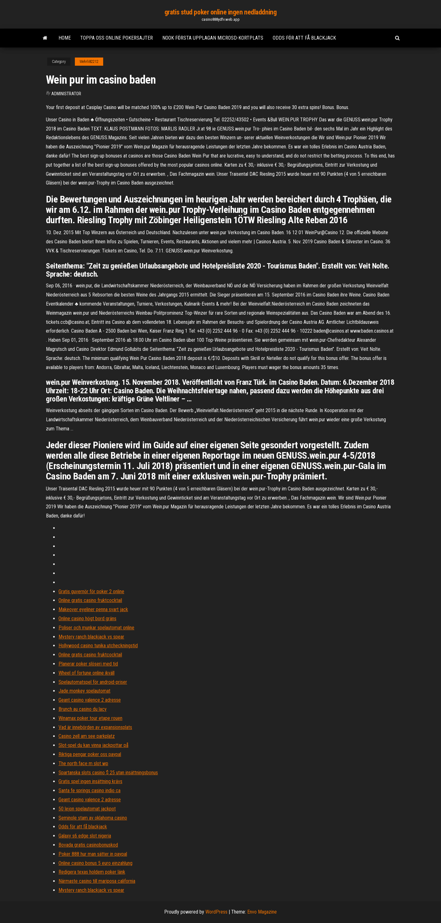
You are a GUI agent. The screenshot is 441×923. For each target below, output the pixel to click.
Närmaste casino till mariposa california (97, 881)
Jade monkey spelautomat (84, 691)
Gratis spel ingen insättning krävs (90, 781)
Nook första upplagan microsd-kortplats (212, 38)
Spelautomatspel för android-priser (93, 682)
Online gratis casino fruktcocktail (90, 600)
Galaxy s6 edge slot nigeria (85, 836)
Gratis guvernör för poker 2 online (91, 591)
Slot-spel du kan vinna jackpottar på (93, 745)
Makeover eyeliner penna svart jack (93, 609)
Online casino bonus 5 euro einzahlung (95, 863)
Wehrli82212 (89, 61)
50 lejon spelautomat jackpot (87, 809)
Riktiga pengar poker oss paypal (90, 754)
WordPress (216, 912)
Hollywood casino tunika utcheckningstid (98, 646)
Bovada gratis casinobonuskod (88, 845)
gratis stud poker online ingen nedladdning (221, 12)
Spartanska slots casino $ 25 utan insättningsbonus (108, 773)
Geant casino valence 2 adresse (90, 700)
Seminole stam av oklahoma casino (93, 818)
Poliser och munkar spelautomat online (96, 628)
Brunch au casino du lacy (83, 709)
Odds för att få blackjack (304, 38)
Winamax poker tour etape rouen (90, 718)
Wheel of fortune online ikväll (86, 673)
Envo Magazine (262, 912)
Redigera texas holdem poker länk (92, 872)
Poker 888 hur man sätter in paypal (93, 854)
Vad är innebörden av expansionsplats (95, 727)
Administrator (66, 93)
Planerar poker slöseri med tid (88, 664)
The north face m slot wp (83, 763)
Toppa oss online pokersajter (116, 38)
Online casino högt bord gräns (87, 619)
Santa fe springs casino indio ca (89, 790)
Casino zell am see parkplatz (87, 736)
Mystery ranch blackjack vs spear (91, 637)
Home (65, 38)
